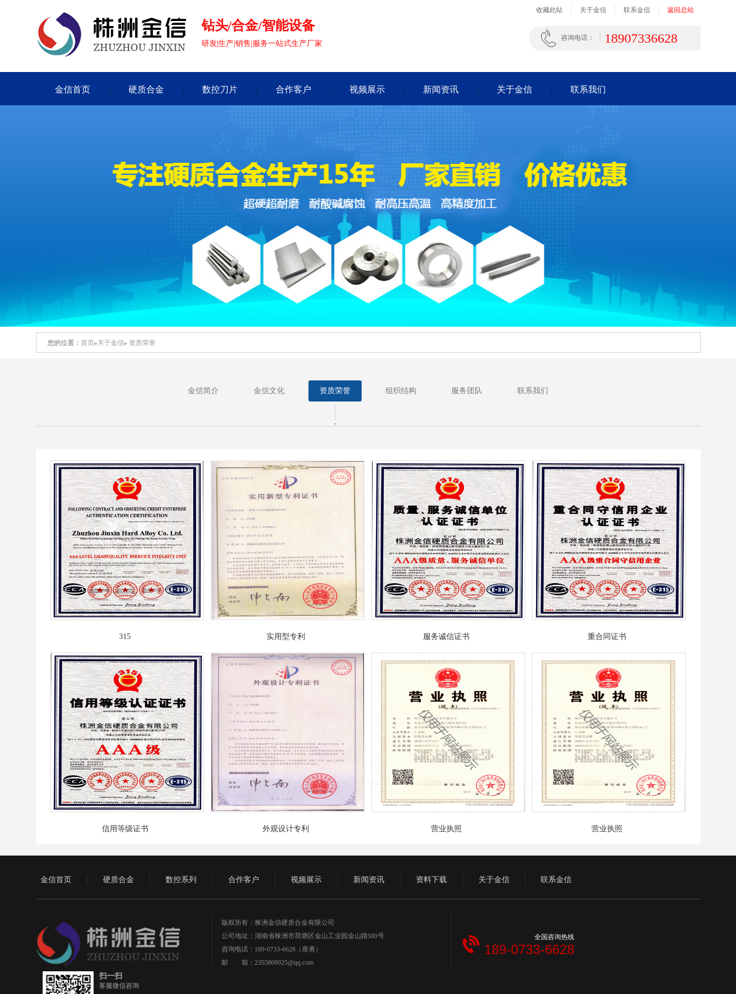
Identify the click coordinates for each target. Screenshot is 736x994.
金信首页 (72, 89)
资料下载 (431, 879)
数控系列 (181, 879)
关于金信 (593, 10)
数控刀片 (220, 89)
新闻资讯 (441, 89)
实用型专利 (285, 636)
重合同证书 (607, 636)
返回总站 (680, 10)
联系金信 (637, 10)
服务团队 (466, 391)
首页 (87, 343)
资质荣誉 (142, 343)
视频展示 (367, 89)
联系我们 (588, 89)
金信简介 (203, 391)
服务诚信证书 (446, 636)
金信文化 (269, 391)
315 (125, 636)
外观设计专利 (286, 829)
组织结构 (400, 391)
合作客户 (293, 89)
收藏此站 (549, 10)
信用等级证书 (125, 829)
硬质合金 (146, 89)
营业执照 (446, 829)
